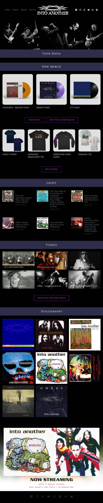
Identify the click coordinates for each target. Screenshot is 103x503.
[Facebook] (76, 10)
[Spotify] (97, 10)
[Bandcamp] (66, 498)
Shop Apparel (51, 170)
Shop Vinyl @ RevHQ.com (61, 121)
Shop (32, 10)
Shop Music (34, 121)
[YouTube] (88, 10)
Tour (7, 10)
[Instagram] (80, 10)
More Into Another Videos (51, 299)
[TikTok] (84, 10)
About (15, 10)
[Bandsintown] (72, 498)
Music (24, 10)
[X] (93, 10)
